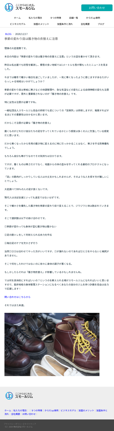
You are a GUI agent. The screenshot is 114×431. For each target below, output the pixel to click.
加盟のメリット (41, 23)
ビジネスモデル (18, 23)
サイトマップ (30, 423)
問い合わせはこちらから (17, 297)
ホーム (17, 17)
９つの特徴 (55, 17)
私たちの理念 (35, 17)
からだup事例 (93, 17)
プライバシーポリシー (13, 423)
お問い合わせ (97, 7)
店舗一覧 (73, 17)
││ (43, 410)
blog (8, 34)
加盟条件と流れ (65, 23)
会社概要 (85, 23)
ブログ (101, 23)
